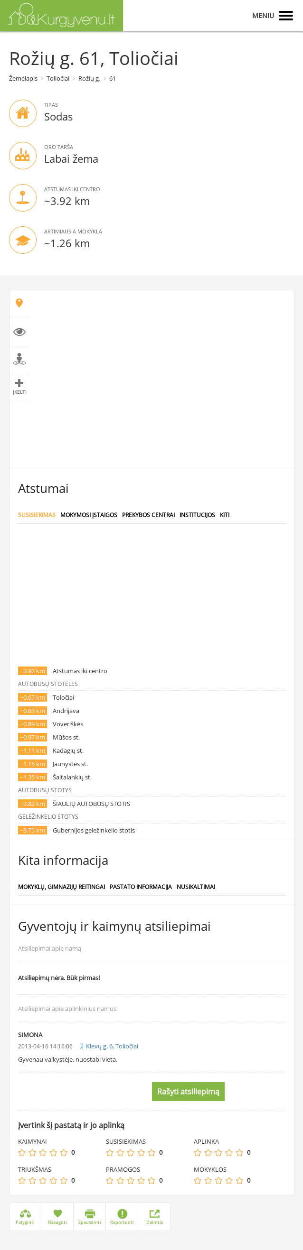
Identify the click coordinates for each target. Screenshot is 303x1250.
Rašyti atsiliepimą (188, 1091)
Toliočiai (58, 78)
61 (112, 78)
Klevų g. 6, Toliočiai (112, 1046)
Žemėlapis (23, 78)
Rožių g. (89, 78)
